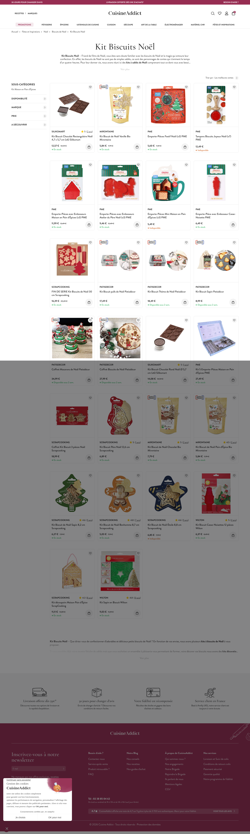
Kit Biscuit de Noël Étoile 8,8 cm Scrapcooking (164, 526)
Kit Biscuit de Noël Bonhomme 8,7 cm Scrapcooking (119, 526)
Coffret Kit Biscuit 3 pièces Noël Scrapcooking (68, 448)
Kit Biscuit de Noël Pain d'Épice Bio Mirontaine (214, 448)
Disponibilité (29, 99)
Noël (46, 31)
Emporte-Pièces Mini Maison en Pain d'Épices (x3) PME (167, 215)
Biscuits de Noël (59, 31)
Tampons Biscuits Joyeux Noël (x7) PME (213, 138)
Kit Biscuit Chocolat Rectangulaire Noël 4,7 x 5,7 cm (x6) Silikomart (72, 138)
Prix (29, 116)
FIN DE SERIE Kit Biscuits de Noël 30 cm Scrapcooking (72, 293)
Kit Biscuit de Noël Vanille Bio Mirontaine (115, 138)
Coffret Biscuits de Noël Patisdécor (118, 369)
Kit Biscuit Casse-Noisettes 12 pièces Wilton (214, 526)
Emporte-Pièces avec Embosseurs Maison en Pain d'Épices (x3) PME (69, 215)
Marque (29, 107)
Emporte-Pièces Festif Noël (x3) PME (167, 136)
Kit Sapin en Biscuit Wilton (113, 602)
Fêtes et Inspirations (31, 31)
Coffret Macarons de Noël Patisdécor (71, 369)
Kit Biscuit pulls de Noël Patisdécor (117, 292)
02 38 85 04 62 (101, 799)
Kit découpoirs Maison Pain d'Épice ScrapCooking (69, 604)
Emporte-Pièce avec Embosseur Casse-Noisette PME (216, 215)
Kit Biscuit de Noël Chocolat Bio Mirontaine (164, 448)
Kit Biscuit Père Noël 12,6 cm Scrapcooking (115, 448)
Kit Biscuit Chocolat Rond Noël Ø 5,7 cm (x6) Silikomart (167, 371)
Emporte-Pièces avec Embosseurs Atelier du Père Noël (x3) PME (117, 215)
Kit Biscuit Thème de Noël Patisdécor (167, 292)
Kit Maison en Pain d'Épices (23, 89)
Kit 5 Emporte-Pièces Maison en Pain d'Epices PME (215, 371)
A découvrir (29, 125)
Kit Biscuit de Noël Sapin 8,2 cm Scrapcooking (68, 526)
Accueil (14, 31)
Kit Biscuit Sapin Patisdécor (210, 292)
